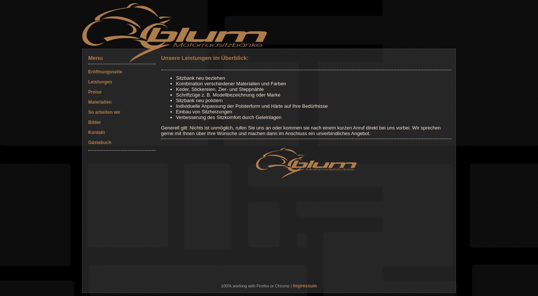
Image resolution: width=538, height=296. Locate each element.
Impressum (305, 286)
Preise (95, 92)
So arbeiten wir (104, 112)
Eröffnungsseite (105, 71)
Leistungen (100, 82)
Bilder (94, 122)
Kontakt (96, 132)
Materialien (100, 102)
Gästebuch (99, 142)
